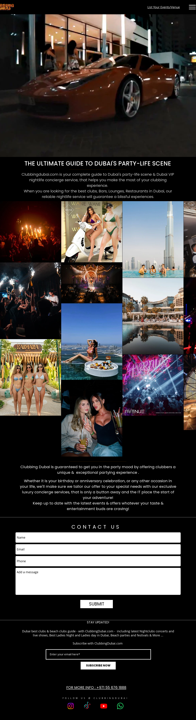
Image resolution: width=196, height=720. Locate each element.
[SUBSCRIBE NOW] (98, 666)
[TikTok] (87, 706)
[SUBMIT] (96, 604)
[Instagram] (71, 706)
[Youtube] (104, 706)
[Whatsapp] (120, 706)
